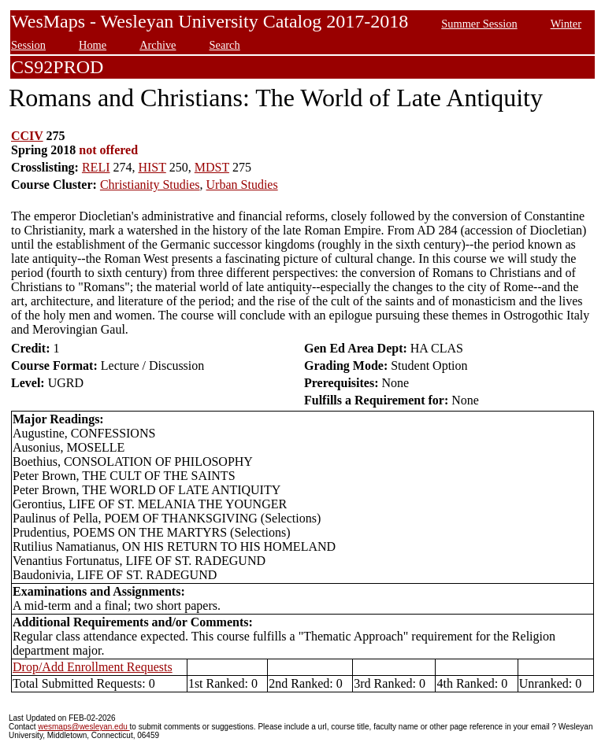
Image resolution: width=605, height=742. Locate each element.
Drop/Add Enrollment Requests (93, 667)
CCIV (27, 135)
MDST (212, 167)
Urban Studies (242, 184)
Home (92, 45)
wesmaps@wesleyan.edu (83, 726)
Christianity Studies (150, 184)
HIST (151, 167)
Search (225, 45)
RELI (96, 167)
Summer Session (479, 23)
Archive (157, 45)
